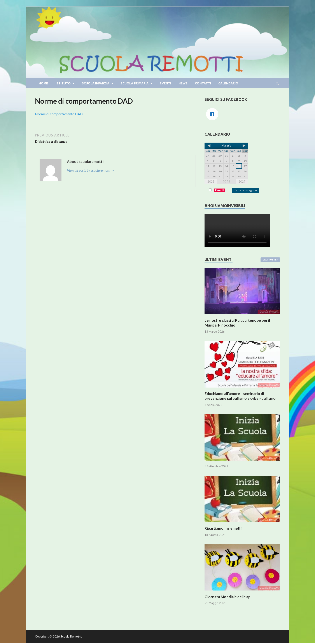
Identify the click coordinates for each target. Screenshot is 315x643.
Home (43, 83)
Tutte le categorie (245, 190)
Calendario (228, 83)
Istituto (63, 83)
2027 (241, 181)
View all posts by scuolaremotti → (90, 170)
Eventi (165, 83)
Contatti (203, 83)
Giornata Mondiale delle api (228, 596)
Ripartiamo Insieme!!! (223, 528)
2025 (210, 181)
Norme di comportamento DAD (59, 114)
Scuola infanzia (95, 83)
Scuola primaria (135, 83)
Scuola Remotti (70, 636)
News (182, 83)
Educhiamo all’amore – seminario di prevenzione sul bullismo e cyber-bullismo (240, 396)
